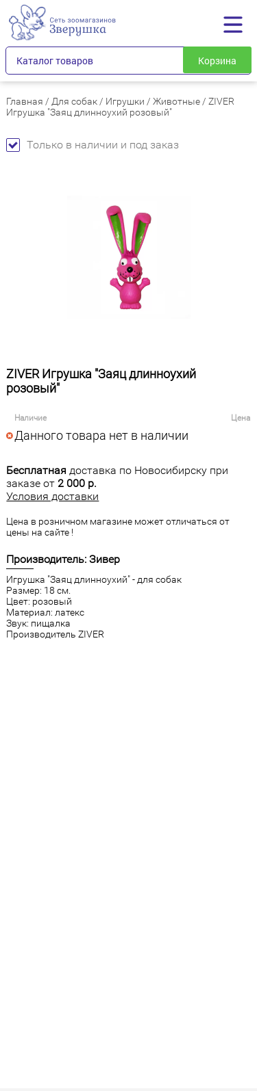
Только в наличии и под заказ (92, 144)
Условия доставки (52, 496)
